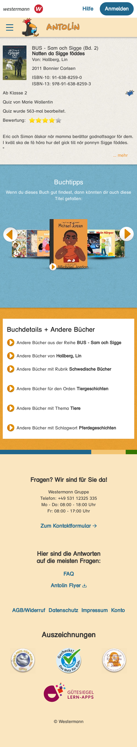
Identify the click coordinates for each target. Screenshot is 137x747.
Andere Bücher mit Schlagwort (66, 427)
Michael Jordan (73, 267)
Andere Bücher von (49, 355)
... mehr (120, 155)
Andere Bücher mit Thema (48, 408)
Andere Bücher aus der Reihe (69, 342)
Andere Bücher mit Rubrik (64, 369)
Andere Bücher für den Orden (62, 388)
